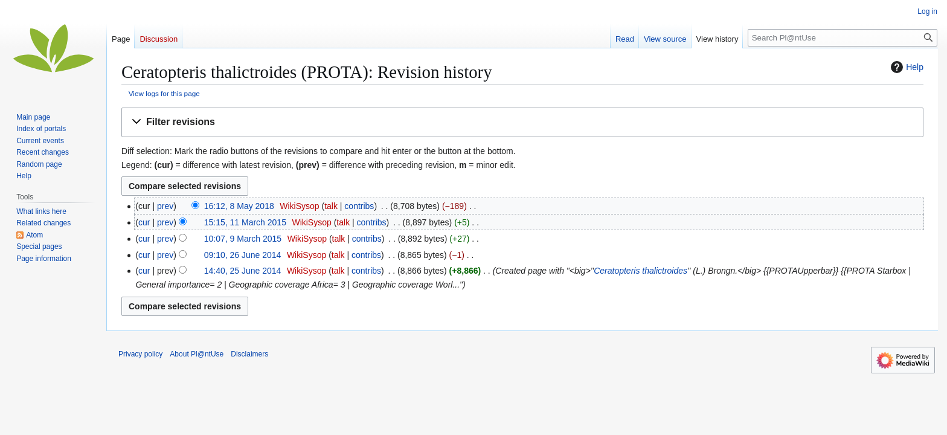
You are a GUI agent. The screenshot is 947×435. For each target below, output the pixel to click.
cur (144, 222)
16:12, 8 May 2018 (239, 206)
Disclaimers (249, 354)
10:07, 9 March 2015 (242, 238)
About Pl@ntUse (196, 354)
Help (905, 67)
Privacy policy (140, 354)
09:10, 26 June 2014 (242, 255)
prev (165, 206)
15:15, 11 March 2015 (245, 222)
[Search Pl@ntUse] (842, 38)
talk (331, 206)
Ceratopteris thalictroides (640, 271)
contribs (359, 206)
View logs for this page (164, 93)
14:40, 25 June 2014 (242, 271)
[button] (522, 122)
